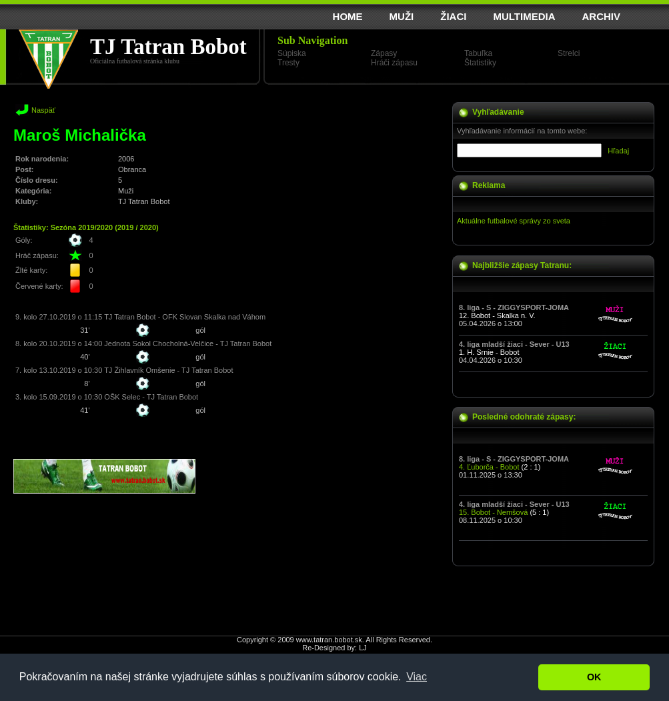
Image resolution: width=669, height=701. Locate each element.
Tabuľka (478, 53)
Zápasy (384, 53)
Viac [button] (416, 676)
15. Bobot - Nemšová (493, 512)
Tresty (288, 62)
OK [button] (594, 677)
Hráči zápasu (394, 62)
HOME (348, 16)
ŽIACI (453, 16)
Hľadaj (618, 151)
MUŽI (402, 16)
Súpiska (291, 53)
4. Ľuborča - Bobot (489, 467)
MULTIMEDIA (524, 16)
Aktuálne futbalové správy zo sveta (513, 221)
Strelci (569, 53)
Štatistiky (480, 62)
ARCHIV (601, 16)
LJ (363, 648)
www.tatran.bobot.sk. (330, 640)
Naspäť (43, 110)
